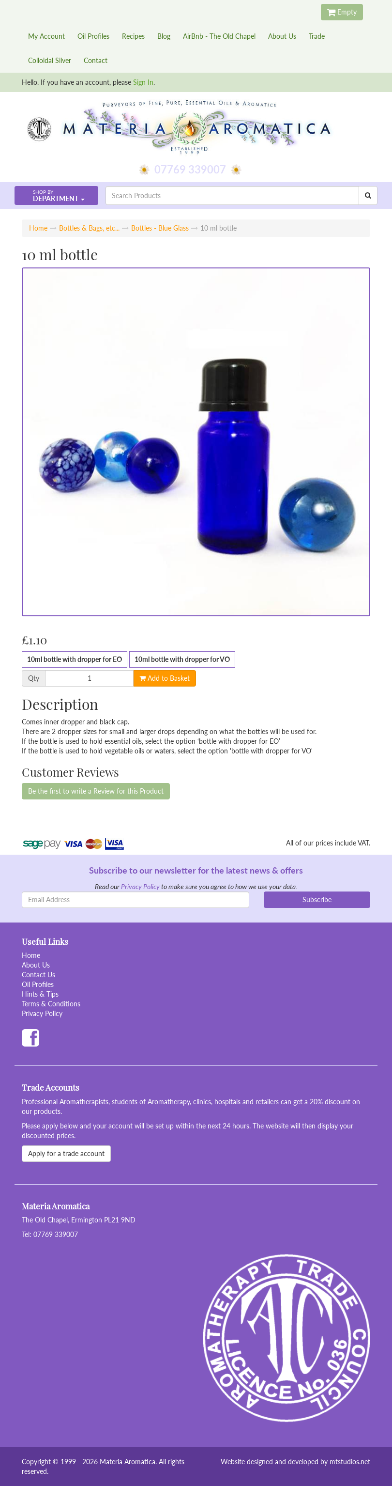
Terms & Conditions (51, 1004)
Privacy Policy (140, 886)
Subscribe (317, 899)
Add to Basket (164, 678)
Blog (163, 36)
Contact (95, 60)
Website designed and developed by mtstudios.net (295, 1461)
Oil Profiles (93, 36)
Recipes (133, 36)
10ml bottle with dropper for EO (74, 659)
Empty (342, 12)
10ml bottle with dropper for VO (182, 659)
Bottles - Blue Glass (160, 228)
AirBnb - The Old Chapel (219, 36)
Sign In (143, 82)
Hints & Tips (40, 994)
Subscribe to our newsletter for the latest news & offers (196, 870)
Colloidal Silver (49, 60)
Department (55, 196)
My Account (46, 36)
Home (38, 228)
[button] (56, 195)
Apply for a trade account (66, 1153)
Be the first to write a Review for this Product (96, 791)
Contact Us (38, 974)
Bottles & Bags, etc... (89, 228)
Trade (317, 36)
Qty (33, 678)
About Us (282, 36)
